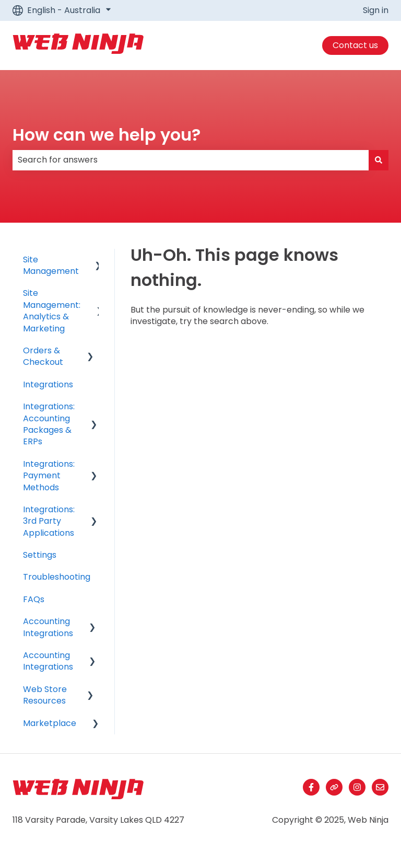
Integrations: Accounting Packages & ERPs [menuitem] (49, 423)
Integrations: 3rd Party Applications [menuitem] (49, 521)
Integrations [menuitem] (48, 384)
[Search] (378, 160)
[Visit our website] (334, 787)
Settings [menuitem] (39, 555)
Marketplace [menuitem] (49, 723)
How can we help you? (106, 134)
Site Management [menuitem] (51, 265)
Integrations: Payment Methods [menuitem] (49, 475)
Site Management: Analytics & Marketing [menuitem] (51, 310)
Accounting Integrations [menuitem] (48, 627)
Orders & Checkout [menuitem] (43, 356)
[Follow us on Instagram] (357, 787)
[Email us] (380, 787)
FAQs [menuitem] (33, 599)
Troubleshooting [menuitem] (56, 577)
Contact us (355, 45)
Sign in (375, 10)
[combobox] (191, 160)
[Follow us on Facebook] (311, 787)
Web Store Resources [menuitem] (45, 695)
